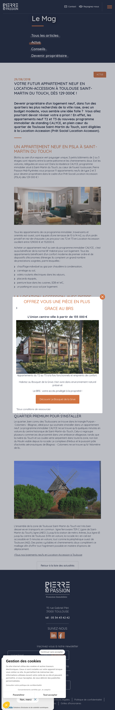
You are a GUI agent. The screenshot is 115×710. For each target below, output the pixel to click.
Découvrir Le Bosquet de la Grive (57, 399)
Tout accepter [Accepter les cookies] (26, 695)
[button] (6, 705)
